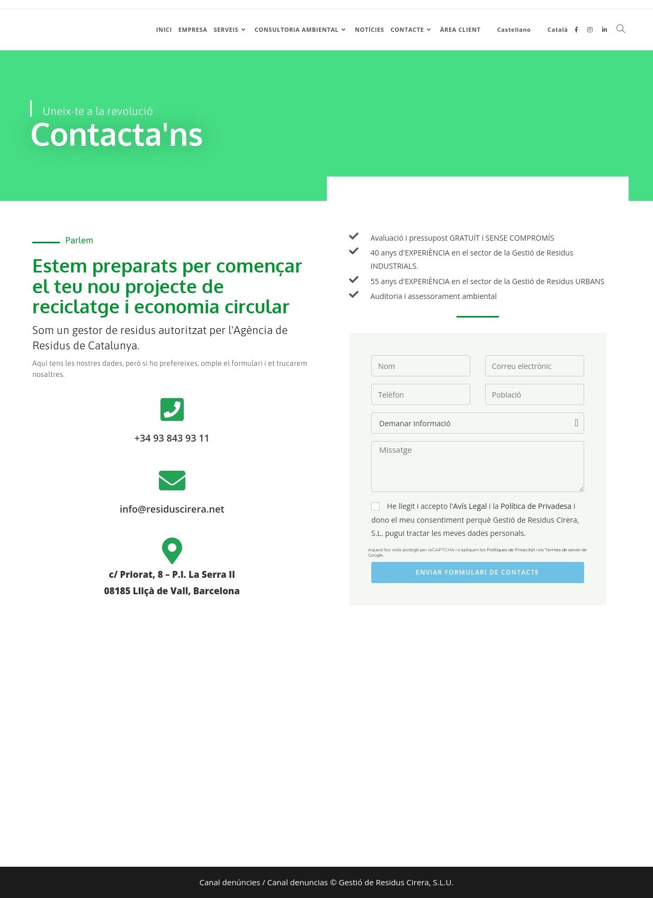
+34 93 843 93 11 (172, 438)
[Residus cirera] (326, 755)
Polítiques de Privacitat (511, 549)
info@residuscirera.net (172, 509)
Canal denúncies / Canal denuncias (264, 882)
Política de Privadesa (535, 506)
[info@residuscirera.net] (172, 480)
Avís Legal (470, 506)
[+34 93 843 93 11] (172, 409)
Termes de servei (562, 549)
